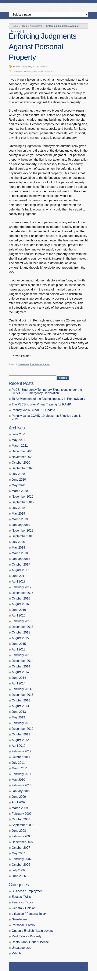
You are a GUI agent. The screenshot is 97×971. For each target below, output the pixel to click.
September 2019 (23, 502)
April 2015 (18, 649)
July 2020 (18, 473)
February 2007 (21, 859)
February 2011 (21, 774)
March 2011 (20, 768)
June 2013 (19, 711)
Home (15, 26)
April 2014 (18, 683)
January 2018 (21, 558)
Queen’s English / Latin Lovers (32, 930)
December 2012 (22, 728)
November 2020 (22, 457)
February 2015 (21, 655)
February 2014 (21, 689)
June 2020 (19, 479)
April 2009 (18, 802)
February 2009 (21, 813)
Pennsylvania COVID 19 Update (33, 410)
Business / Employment (27, 891)
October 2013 (21, 700)
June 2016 (19, 609)
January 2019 (21, 524)
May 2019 (18, 513)
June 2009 (19, 796)
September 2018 (23, 536)
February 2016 (21, 621)
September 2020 (23, 468)
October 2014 (21, 666)
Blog (24, 26)
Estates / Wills (21, 896)
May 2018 (18, 547)
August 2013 (20, 706)
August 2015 (20, 638)
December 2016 (22, 592)
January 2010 (21, 791)
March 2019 (20, 519)
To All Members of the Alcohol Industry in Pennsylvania (48, 398)
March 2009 (20, 808)
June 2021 (19, 434)
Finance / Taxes (22, 902)
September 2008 (23, 825)
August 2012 (20, 740)
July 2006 (18, 870)
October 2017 (21, 564)
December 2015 (22, 626)
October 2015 (21, 632)
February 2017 (21, 587)
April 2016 (18, 615)
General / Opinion (23, 908)
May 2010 (18, 779)
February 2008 (21, 836)
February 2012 (21, 751)
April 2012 (18, 745)
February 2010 (21, 785)
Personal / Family (23, 925)
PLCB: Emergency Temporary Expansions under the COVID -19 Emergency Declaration (47, 391)
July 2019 (18, 507)
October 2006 (21, 864)
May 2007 (18, 853)
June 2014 (19, 677)
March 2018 (20, 553)
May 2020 (18, 485)
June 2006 (19, 876)
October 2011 (21, 757)
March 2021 (20, 445)
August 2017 (20, 570)
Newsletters (36, 26)
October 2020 (21, 462)
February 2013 (21, 723)
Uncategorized (21, 947)
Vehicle (17, 953)
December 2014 (22, 660)
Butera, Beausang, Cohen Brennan (48, 6)
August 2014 (20, 672)
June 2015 (19, 643)
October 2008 (21, 819)
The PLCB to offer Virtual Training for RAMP (41, 404)
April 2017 (18, 581)
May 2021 (18, 440)
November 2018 (22, 530)
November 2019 (22, 496)
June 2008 (19, 830)
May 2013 (18, 717)
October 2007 (21, 847)
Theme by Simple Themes (81, 967)
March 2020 (20, 490)
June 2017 (19, 575)
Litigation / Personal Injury (29, 913)
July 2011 (18, 762)
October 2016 (21, 598)
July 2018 (18, 541)
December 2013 (22, 694)
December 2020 (22, 451)
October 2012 (21, 734)
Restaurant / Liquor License (30, 942)
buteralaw (43, 67)
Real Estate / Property (43, 71)
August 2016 (20, 604)
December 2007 (22, 842)
